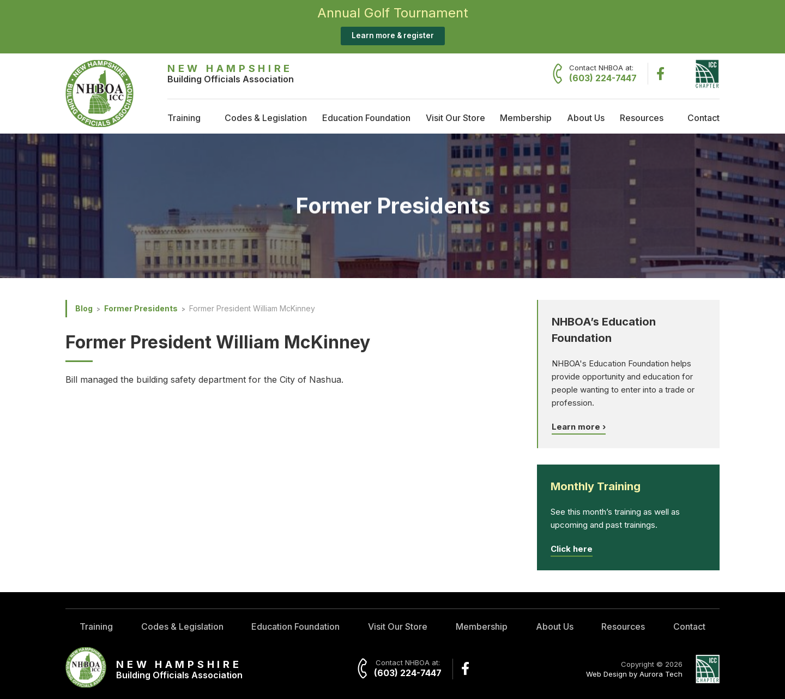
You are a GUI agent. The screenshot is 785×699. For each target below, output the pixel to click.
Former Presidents (141, 308)
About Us (586, 117)
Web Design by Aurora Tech (634, 674)
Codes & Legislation (266, 117)
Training (184, 117)
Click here (572, 549)
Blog (84, 308)
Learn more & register (393, 35)
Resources (641, 117)
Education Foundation (366, 117)
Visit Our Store (455, 117)
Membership (526, 117)
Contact (703, 117)
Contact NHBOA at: (603, 73)
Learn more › (579, 426)
